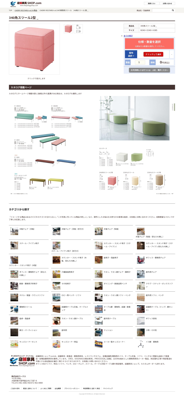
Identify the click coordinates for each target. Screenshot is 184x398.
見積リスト (152, 3)
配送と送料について (30, 388)
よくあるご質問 (46, 388)
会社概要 (58, 388)
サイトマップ (108, 388)
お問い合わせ (167, 3)
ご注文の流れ (15, 388)
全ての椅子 (128, 35)
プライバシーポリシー (72, 388)
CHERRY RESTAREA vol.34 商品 (26, 10)
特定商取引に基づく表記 (91, 388)
